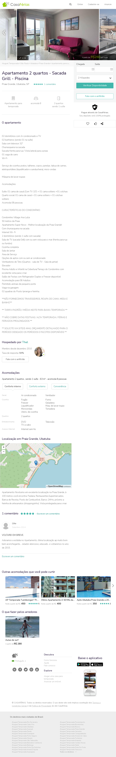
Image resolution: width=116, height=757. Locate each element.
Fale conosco (49, 665)
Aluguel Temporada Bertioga (22, 745)
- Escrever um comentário (47, 513)
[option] (58, 34)
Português (19, 661)
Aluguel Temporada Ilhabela (70, 740)
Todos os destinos (68, 752)
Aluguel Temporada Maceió (22, 738)
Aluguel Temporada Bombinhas (72, 724)
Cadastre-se (93, 4)
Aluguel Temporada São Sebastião (25, 740)
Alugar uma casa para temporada (53, 677)
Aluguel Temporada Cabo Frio (23, 724)
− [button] (3, 452)
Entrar (80, 4)
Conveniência (60, 386)
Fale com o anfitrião (95, 96)
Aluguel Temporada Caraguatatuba (73, 734)
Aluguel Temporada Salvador (71, 731)
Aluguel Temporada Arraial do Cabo (73, 736)
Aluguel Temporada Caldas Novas (73, 743)
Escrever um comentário (13, 556)
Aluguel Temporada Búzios (70, 727)
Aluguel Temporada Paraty (22, 731)
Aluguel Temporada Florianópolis (72, 722)
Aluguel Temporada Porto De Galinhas (26, 747)
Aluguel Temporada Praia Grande (72, 729)
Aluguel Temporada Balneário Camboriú (27, 743)
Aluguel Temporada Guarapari (23, 734)
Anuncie (108, 4)
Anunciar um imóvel (52, 681)
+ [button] (3, 447)
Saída (97, 64)
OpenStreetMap (55, 486)
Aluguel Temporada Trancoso (71, 750)
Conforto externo (37, 386)
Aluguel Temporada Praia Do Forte (73, 747)
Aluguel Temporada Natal (69, 745)
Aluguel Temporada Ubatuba (22, 727)
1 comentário (50, 84)
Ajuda (46, 663)
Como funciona (50, 660)
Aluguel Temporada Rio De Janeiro (25, 722)
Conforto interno (13, 386)
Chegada (80, 64)
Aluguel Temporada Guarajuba (23, 752)
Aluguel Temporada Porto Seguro (24, 736)
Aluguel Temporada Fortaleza (71, 738)
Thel (25, 342)
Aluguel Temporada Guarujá (22, 729)
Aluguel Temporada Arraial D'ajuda (25, 750)
